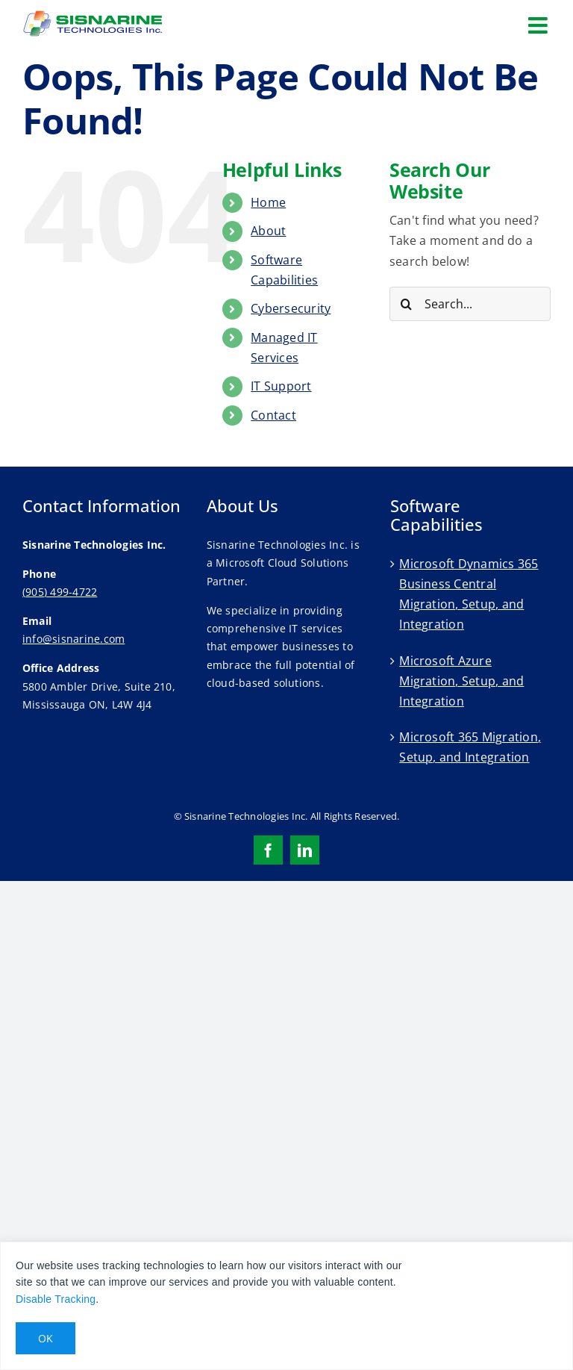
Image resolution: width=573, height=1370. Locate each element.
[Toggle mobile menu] (539, 25)
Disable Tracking (56, 1299)
